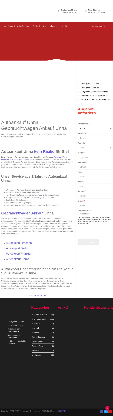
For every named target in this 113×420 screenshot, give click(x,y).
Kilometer (83, 162)
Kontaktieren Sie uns (69, 10)
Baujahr (82, 143)
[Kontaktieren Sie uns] (59, 11)
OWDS (63, 411)
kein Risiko (44, 151)
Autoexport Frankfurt (19, 253)
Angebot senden (88, 242)
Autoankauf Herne (17, 259)
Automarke (83, 124)
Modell (81, 153)
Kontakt (64, 26)
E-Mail (81, 201)
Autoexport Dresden (19, 242)
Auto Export (9, 26)
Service (36, 26)
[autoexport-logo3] (12, 10)
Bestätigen (85, 214)
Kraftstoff (83, 133)
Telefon (82, 191)
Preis (80, 172)
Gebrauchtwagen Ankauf (22, 213)
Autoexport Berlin (17, 248)
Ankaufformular (23, 26)
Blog (44, 26)
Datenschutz (84, 211)
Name (80, 182)
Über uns (53, 26)
